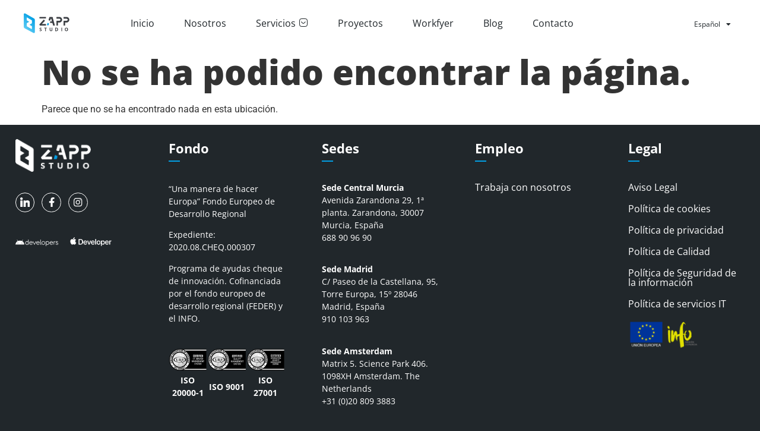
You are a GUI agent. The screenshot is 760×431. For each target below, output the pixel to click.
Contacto (553, 23)
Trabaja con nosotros (523, 187)
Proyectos (360, 23)
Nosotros (205, 23)
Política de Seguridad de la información (682, 277)
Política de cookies (669, 208)
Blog (493, 23)
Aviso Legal (652, 187)
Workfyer (433, 23)
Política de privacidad (676, 230)
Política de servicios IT (677, 303)
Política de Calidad (669, 251)
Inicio (142, 23)
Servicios (282, 23)
